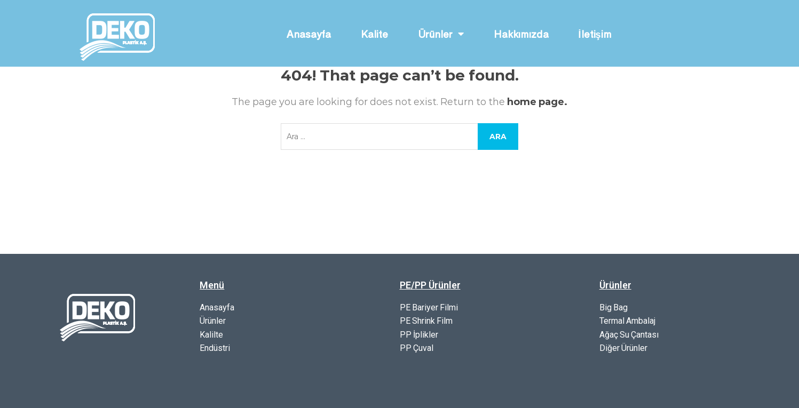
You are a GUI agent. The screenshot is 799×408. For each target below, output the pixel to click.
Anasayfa (309, 34)
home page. (537, 102)
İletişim (595, 34)
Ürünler (441, 33)
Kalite (374, 34)
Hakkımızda (521, 34)
